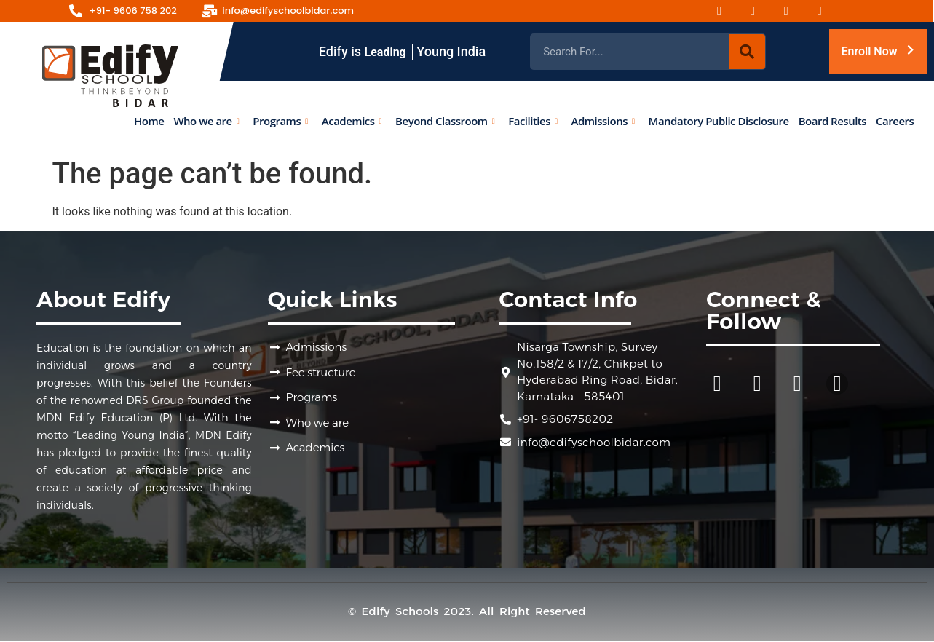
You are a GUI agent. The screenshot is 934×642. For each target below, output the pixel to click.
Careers (895, 120)
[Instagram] (761, 11)
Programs (280, 120)
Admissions (602, 120)
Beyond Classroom (444, 120)
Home (149, 120)
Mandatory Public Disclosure (718, 120)
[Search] (747, 51)
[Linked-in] (828, 11)
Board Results (832, 120)
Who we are (206, 120)
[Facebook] (728, 11)
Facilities (532, 120)
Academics (351, 120)
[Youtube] (795, 11)
